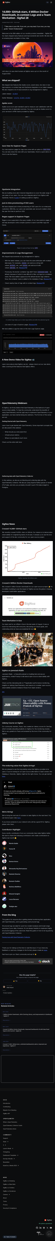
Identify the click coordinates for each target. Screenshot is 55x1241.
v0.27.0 (16, 98)
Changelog (6, 1152)
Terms (5, 1201)
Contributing (6, 1106)
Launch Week (7, 1148)
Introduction (6, 1103)
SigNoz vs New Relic (9, 1184)
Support (5, 1138)
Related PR (23, 268)
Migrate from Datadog (9, 1110)
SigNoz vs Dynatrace (9, 1191)
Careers (5, 1194)
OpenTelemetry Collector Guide (12, 1125)
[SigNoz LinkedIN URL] (40, 1228)
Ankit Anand (10, 987)
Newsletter (6, 1162)
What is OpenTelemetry (10, 1122)
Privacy (5, 1204)
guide (17, 198)
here (3, 776)
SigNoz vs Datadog (9, 1181)
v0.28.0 (15, 94)
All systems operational (45, 1223)
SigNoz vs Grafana (8, 1187)
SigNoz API (6, 1113)
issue (45, 950)
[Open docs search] (47, 2)
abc (3, 692)
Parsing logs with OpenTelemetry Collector (16, 937)
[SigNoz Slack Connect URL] (44, 1228)
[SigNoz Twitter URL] (47, 1228)
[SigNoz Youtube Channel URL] (51, 1228)
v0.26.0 (27, 98)
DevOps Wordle (8, 1158)
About (5, 1198)
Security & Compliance (10, 1208)
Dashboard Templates (9, 1155)
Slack (4, 1141)
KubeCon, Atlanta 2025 (10, 1165)
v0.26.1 (22, 98)
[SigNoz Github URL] (37, 1228)
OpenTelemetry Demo (9, 1129)
